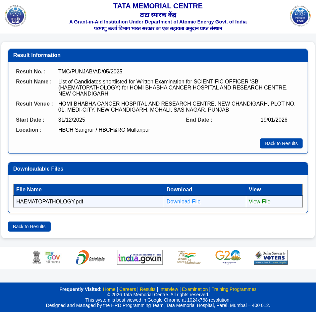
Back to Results (281, 143)
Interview (168, 289)
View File (260, 201)
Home (109, 289)
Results (148, 289)
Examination (195, 289)
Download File (184, 201)
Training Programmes (234, 289)
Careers (127, 289)
